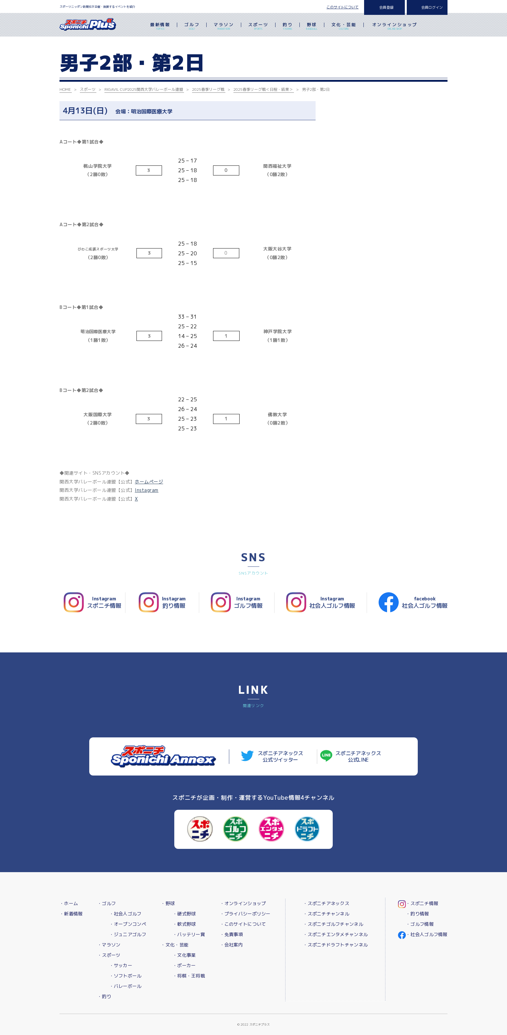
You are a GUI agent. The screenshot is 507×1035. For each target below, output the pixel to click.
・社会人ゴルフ (125, 914)
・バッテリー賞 (189, 934)
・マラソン (108, 945)
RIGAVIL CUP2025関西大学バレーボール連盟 (143, 89)
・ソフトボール (125, 976)
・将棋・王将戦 (189, 976)
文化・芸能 (344, 27)
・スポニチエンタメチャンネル (335, 934)
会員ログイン (432, 7)
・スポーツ (108, 955)
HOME (65, 89)
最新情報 (160, 27)
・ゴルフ (106, 903)
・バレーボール (125, 986)
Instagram (146, 490)
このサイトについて (343, 7)
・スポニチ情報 (422, 903)
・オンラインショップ (243, 903)
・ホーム (68, 903)
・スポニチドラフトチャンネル (335, 945)
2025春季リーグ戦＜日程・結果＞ (263, 89)
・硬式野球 (184, 914)
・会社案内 (231, 945)
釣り (288, 27)
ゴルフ (192, 27)
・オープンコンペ (127, 924)
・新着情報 (70, 914)
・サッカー (120, 965)
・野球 (168, 903)
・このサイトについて (243, 924)
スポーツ (258, 27)
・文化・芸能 (175, 945)
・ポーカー (184, 965)
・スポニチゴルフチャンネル (333, 924)
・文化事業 (184, 955)
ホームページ (149, 482)
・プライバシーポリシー (245, 914)
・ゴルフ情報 (420, 924)
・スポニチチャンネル (326, 914)
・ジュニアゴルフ (127, 934)
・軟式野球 (184, 924)
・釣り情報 (417, 914)
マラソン (224, 27)
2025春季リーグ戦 (208, 89)
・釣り (104, 996)
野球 (312, 27)
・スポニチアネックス (326, 903)
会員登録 (386, 7)
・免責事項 (231, 934)
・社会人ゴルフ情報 (427, 934)
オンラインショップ (394, 27)
